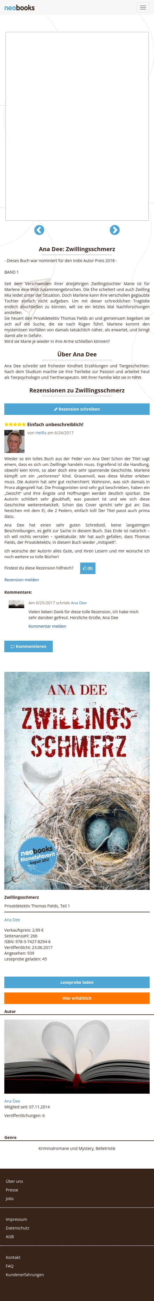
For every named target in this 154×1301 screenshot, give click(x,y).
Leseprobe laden (76, 982)
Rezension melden (21, 579)
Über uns (14, 1181)
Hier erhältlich (77, 998)
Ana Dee (79, 603)
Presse (12, 1190)
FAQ (10, 1266)
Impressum (16, 1219)
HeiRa (40, 432)
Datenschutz (17, 1228)
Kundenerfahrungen (25, 1274)
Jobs (10, 1198)
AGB (10, 1236)
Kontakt (13, 1257)
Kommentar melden (47, 626)
